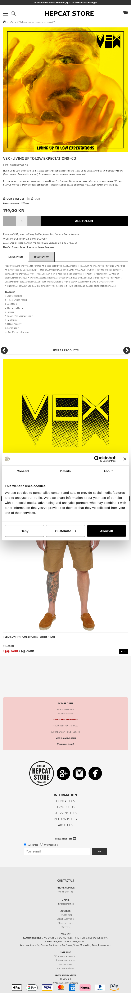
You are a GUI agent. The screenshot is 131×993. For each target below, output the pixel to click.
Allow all (106, 531)
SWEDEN (65, 912)
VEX (11, 22)
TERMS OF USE (65, 792)
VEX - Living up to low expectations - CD (36, 22)
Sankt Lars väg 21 (65, 904)
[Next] (126, 350)
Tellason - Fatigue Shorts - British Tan (29, 636)
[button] (5, 13)
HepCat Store (65, 900)
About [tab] (108, 471)
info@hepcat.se (66, 889)
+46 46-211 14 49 (65, 877)
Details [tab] (65, 471)
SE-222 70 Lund (65, 908)
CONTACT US (65, 786)
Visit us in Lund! (65, 729)
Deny (24, 531)
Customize (65, 531)
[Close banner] (124, 459)
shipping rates (67, 945)
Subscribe (33, 830)
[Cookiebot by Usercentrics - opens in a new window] (97, 459)
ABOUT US (65, 810)
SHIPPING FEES (65, 798)
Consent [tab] (23, 471)
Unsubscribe (51, 830)
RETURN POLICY (65, 804)
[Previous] (4, 350)
